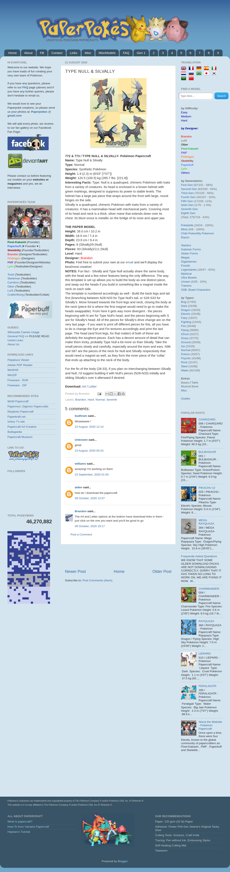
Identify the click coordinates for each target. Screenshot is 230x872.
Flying (185, 330)
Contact (56, 53)
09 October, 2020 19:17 (90, 526)
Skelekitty (187, 160)
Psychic (186, 358)
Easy (184, 112)
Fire (183, 326)
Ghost (185, 334)
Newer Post (75, 571)
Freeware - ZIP (17, 385)
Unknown (81, 439)
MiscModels (107, 53)
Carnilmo (13, 282)
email (130, 262)
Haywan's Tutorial (18, 831)
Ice (183, 346)
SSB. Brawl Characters (195, 289)
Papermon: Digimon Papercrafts (27, 406)
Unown (185, 281)
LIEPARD (204, 653)
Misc (88, 53)
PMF (184, 152)
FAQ (126, 53)
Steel (184, 366)
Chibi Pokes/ (189, 233)
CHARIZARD (206, 419)
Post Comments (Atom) (97, 580)
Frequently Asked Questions (199, 556)
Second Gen (189, 189)
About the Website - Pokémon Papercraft (210, 725)
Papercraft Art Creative (22, 426)
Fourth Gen (188, 197)
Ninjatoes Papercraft (20, 411)
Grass (185, 338)
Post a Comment (81, 534)
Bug (183, 301)
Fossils (185, 265)
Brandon (80, 399)
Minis (184, 229)
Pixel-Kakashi (189, 148)
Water (185, 370)
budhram (81, 415)
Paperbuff (187, 164)
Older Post (161, 571)
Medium (186, 116)
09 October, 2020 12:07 (90, 498)
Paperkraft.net (16, 416)
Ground (186, 342)
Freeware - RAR (17, 380)
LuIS (10, 290)
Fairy (184, 317)
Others (185, 172)
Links (73, 53)
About (28, 53)
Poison (185, 354)
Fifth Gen (187, 201)
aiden (78, 487)
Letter (93, 386)
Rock (184, 362)
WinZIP (12, 375)
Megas (185, 257)
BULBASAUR (207, 451)
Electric (185, 313)
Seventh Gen (189, 209)
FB (42, 53)
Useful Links (15, 340)
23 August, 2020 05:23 (89, 450)
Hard (91, 399)
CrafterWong (15, 294)
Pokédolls (187, 225)
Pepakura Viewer (18, 360)
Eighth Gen (188, 213)
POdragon (187, 156)
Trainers (186, 285)
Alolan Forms (189, 253)
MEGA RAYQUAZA (206, 522)
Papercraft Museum (20, 437)
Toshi (10, 274)
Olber (10, 286)
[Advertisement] (31, 632)
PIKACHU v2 (206, 487)
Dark (184, 306)
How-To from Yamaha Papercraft (28, 826)
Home (12, 53)
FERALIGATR (207, 686)
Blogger (123, 861)
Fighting (186, 322)
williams (80, 463)
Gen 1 (141, 53)
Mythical (186, 273)
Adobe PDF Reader (20, 365)
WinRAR (13, 370)
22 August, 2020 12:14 (89, 426)
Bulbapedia (14, 431)
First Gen (187, 185)
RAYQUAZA (206, 621)
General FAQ (15, 336)
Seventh (111, 399)
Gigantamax (189, 261)
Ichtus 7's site (16, 421)
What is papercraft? (19, 821)
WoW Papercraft (18, 401)
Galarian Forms (191, 249)
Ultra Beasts (189, 277)
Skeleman (13, 278)
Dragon (185, 310)
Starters (186, 245)
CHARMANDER (208, 588)
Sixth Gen (187, 205)
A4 (84, 386)
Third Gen (187, 193)
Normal (100, 399)
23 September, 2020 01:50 (92, 474)
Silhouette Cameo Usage (23, 332)
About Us (13, 344)
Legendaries (189, 269)
